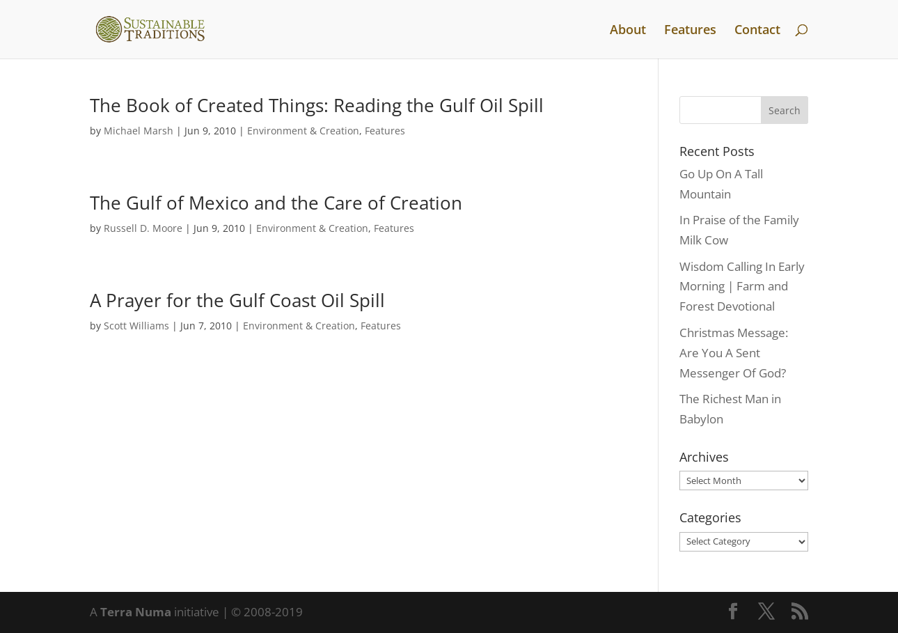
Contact (757, 31)
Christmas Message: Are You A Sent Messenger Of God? (733, 353)
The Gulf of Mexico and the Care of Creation (276, 202)
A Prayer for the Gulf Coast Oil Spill (237, 300)
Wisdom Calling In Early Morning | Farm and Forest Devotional (742, 286)
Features (690, 31)
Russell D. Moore (143, 228)
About (628, 31)
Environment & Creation (303, 130)
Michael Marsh (138, 130)
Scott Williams (136, 325)
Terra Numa (135, 612)
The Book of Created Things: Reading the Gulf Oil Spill (317, 105)
